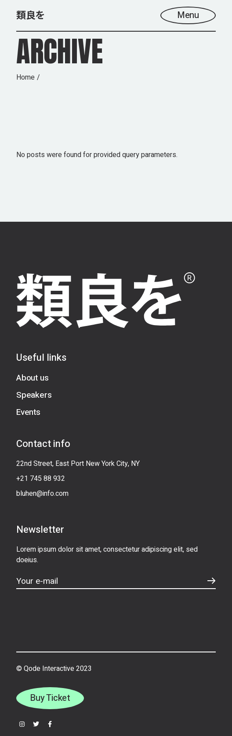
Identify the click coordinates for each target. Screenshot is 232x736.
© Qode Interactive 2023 (54, 668)
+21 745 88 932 (40, 478)
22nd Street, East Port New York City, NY (78, 463)
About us (32, 378)
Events (28, 412)
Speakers (33, 395)
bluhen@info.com (42, 493)
